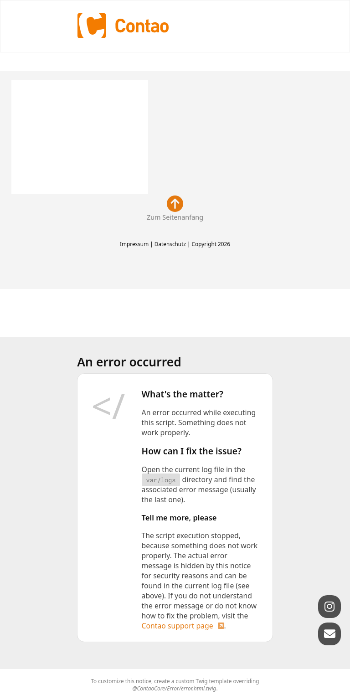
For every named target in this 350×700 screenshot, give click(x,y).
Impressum (134, 243)
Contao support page (177, 626)
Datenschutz (170, 243)
